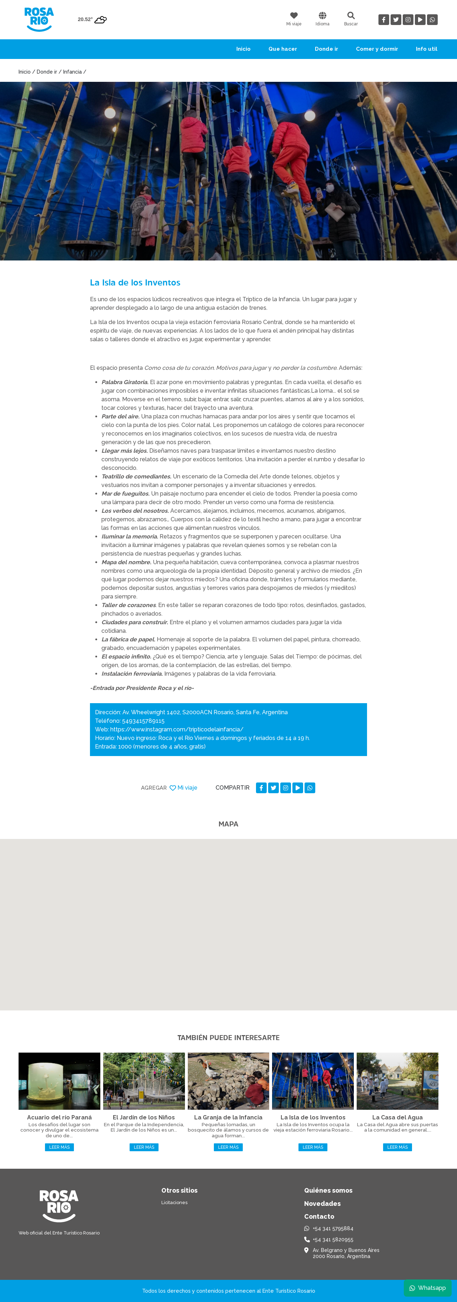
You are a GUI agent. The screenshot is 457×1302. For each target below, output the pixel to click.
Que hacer (282, 49)
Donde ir (326, 49)
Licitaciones (174, 1202)
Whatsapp (427, 1287)
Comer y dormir (377, 49)
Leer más (59, 1147)
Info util (426, 49)
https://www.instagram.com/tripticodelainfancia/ (176, 729)
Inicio (243, 49)
